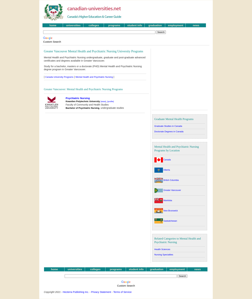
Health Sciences (162, 249)
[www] (103, 101)
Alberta (162, 170)
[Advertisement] (168, 12)
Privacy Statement (101, 292)
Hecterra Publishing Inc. (76, 292)
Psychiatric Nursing (78, 98)
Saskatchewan (165, 221)
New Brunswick (166, 211)
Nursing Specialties (163, 254)
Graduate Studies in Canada (168, 126)
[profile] (110, 101)
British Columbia (166, 180)
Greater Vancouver (167, 190)
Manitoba (163, 200)
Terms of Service (122, 292)
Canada (162, 160)
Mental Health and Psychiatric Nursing (94, 77)
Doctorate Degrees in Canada (169, 131)
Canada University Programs (59, 77)
